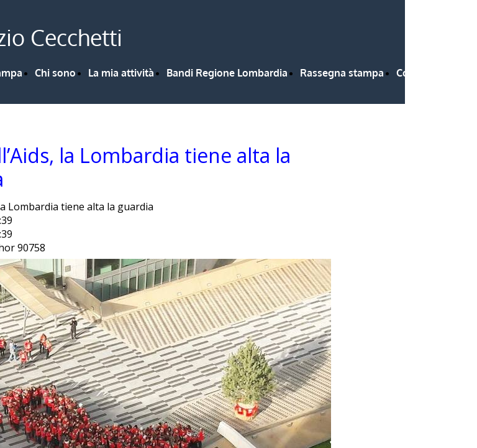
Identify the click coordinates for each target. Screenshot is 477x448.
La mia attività (121, 73)
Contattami (422, 73)
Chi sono (55, 73)
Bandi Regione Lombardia (227, 73)
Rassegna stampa (342, 73)
